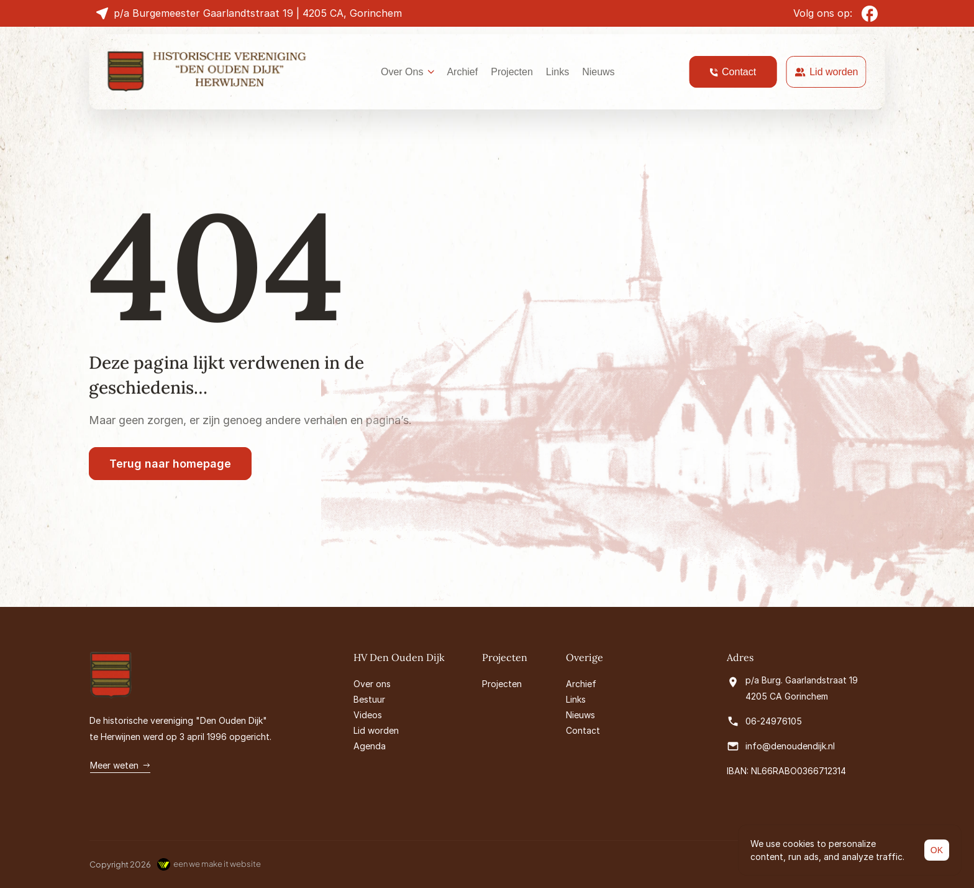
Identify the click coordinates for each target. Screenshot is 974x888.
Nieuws (598, 72)
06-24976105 (773, 721)
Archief (462, 72)
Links (557, 72)
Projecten (512, 72)
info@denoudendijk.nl (790, 746)
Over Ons (402, 72)
